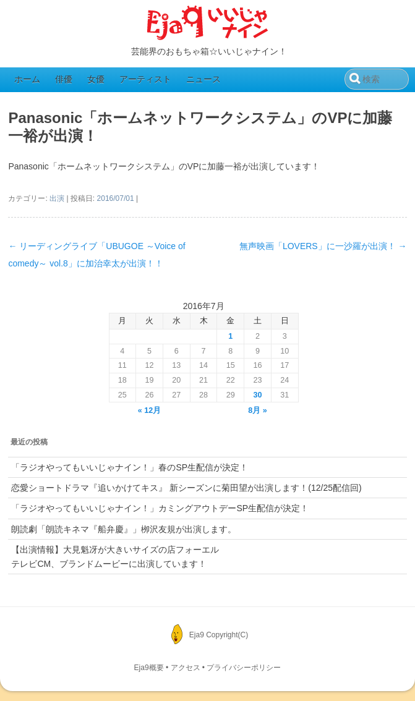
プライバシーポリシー (244, 667)
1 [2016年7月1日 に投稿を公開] (230, 336)
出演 (56, 198)
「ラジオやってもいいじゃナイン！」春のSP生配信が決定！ (129, 467)
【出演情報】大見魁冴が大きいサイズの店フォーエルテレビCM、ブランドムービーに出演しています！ (115, 556)
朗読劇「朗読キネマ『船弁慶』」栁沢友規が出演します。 (123, 529)
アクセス (185, 667)
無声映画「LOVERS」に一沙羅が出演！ (323, 246)
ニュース (203, 79)
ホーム (27, 79)
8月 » (257, 410)
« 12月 (149, 410)
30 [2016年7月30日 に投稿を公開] (258, 395)
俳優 (63, 79)
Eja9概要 (149, 667)
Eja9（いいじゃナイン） (208, 23)
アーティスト (145, 79)
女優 (96, 79)
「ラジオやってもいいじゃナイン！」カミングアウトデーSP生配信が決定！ (160, 508)
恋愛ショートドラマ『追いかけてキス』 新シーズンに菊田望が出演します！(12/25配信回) (186, 488)
